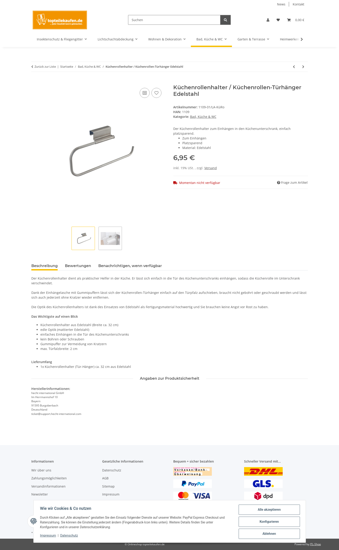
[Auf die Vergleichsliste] (145, 93)
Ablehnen (268, 534)
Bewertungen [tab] (78, 266)
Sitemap (108, 486)
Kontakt (298, 4)
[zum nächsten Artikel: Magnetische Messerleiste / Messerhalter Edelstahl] (303, 67)
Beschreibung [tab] (44, 266)
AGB (105, 478)
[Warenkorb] (295, 20)
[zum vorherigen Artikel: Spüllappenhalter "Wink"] (294, 67)
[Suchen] (174, 20)
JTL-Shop (315, 544)
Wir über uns (41, 470)
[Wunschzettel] (278, 20)
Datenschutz (70, 536)
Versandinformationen (48, 486)
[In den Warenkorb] (35, 81)
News (281, 4)
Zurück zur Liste (45, 66)
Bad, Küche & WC (203, 116)
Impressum (49, 536)
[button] (268, 20)
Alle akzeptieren (268, 510)
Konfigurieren (268, 522)
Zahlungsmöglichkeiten (49, 478)
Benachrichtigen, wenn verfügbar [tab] (130, 266)
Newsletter (39, 494)
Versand (210, 168)
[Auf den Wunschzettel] (156, 93)
